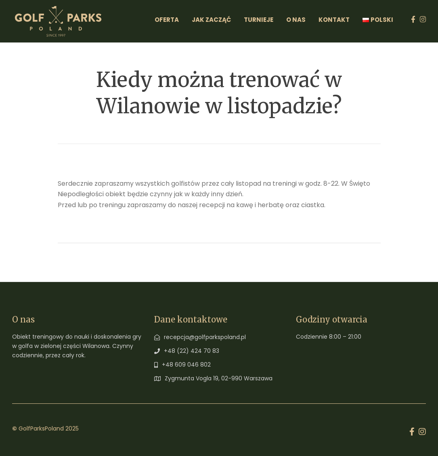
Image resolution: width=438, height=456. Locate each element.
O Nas (296, 19)
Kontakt (334, 19)
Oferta (167, 19)
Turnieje (258, 19)
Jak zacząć (211, 19)
